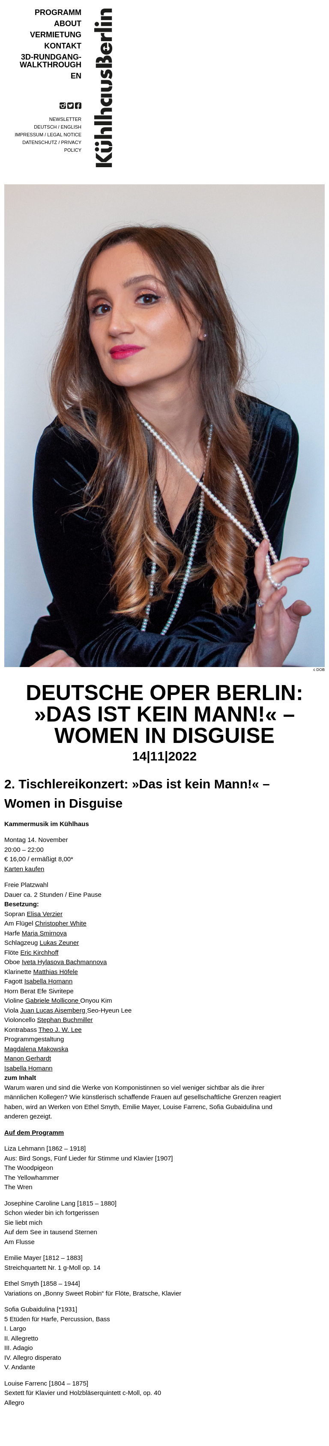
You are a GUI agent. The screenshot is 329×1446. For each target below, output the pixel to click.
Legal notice (64, 134)
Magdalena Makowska (36, 1048)
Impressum (29, 134)
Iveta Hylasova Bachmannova (64, 961)
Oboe (55, 961)
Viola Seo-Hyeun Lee (68, 1010)
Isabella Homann (48, 981)
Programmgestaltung (34, 1039)
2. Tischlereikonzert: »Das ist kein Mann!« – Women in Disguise (137, 793)
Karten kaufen (24, 868)
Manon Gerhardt (27, 1058)
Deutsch (45, 126)
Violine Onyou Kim (58, 1000)
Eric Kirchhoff (40, 952)
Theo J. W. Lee (60, 1029)
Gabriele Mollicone (52, 1000)
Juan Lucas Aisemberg (53, 1010)
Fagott (38, 981)
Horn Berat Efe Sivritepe (39, 991)
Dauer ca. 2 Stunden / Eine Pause (53, 894)
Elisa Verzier (45, 913)
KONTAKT (62, 46)
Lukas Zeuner (59, 942)
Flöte (31, 952)
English (71, 126)
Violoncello (48, 1019)
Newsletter (65, 119)
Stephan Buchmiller (65, 1019)
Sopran (33, 913)
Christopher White (61, 923)
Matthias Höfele (55, 971)
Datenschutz (39, 142)
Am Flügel (45, 923)
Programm (58, 12)
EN (76, 76)
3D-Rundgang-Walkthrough (50, 61)
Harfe (35, 933)
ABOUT (67, 23)
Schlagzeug (41, 942)
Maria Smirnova (44, 933)
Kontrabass (43, 1029)
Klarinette (41, 971)
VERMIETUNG (55, 35)
